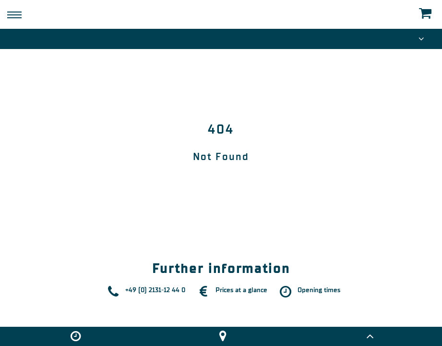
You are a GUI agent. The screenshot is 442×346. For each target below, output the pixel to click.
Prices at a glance (241, 290)
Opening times (319, 290)
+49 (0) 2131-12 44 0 (155, 290)
